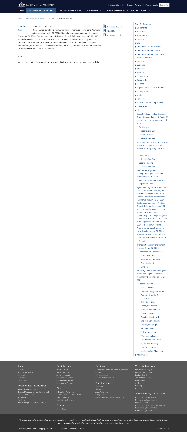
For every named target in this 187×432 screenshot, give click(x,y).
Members (21, 400)
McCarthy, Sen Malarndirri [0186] (152, 351)
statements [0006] (142, 35)
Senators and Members (69, 10)
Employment (140, 380)
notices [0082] (140, 68)
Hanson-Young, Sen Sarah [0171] (152, 291)
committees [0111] (142, 91)
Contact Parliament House (105, 377)
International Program (64, 383)
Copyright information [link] (47, 428)
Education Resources (64, 377)
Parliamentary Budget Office (146, 408)
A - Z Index (139, 383)
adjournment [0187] (142, 354)
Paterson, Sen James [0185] (150, 347)
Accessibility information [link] (27, 428)
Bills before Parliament (65, 392)
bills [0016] (138, 43)
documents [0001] (142, 27)
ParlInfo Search (141, 375)
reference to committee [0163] (150, 251)
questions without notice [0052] (148, 50)
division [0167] (144, 266)
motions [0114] (140, 95)
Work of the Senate (25, 372)
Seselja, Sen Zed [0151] (148, 130)
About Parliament (116, 10)
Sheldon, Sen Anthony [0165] (150, 259)
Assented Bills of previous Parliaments (71, 394)
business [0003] (141, 31)
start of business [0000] (143, 24)
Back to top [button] (163, 428)
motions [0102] (140, 83)
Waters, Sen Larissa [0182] (150, 336)
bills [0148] (138, 110)
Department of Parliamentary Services (150, 405)
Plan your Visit (100, 394)
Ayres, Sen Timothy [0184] (149, 343)
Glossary (138, 385)
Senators (21, 377)
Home (21, 10)
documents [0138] (142, 106)
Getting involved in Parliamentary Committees (113, 370)
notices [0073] (140, 61)
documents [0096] (142, 80)
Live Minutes (22, 397)
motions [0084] (140, 72)
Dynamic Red (23, 375)
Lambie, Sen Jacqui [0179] (149, 324)
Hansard (52, 18)
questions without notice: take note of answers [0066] (151, 56)
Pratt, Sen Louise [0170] (148, 287)
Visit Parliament (139, 10)
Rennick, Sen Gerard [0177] (150, 317)
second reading (146, 162)
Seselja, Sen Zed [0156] (148, 159)
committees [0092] (142, 76)
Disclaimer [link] (63, 428)
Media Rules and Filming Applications (109, 397)
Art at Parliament (101, 392)
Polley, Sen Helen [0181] (148, 332)
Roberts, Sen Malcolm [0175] (150, 309)
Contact (129, 5)
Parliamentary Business (39, 10)
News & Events (94, 10)
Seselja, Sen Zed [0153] (148, 138)
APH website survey (143, 377)
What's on (99, 386)
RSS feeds (139, 388)
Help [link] (82, 428)
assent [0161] (142, 241)
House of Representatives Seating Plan (33, 402)
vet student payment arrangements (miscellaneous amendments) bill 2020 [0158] (150, 173)
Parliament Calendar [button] (116, 5)
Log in (155, 5)
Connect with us (101, 375)
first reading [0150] (145, 127)
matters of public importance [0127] (150, 102)
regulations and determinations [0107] (151, 87)
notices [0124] (140, 98)
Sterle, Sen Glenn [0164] (148, 255)
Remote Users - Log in (143, 372)
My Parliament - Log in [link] (143, 370)
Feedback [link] (73, 428)
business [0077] (141, 64)
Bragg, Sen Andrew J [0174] (150, 305)
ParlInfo (138, 5)
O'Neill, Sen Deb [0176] (148, 313)
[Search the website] (164, 5)
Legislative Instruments (65, 400)
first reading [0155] (145, 155)
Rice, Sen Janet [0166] (147, 263)
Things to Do (100, 389)
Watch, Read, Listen (64, 372)
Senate (20, 370)
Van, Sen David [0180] (147, 328)
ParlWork (147, 5)
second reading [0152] (146, 134)
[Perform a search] (167, 5)
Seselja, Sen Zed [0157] (148, 166)
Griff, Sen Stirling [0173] (148, 302)
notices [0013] (140, 39)
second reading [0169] (146, 283)
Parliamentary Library (64, 380)
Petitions (98, 372)
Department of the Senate (145, 397)
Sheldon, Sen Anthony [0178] (150, 320)
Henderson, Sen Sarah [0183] (151, 339)
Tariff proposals (62, 397)
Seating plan (22, 380)
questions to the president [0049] (149, 46)
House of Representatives (28, 389)
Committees (61, 409)
